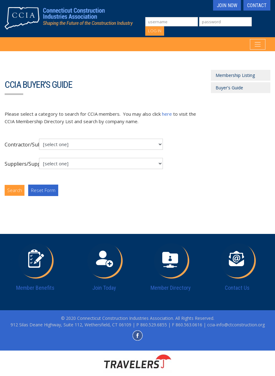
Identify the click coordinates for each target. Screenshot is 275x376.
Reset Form (43, 190)
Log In (154, 31)
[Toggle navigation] (257, 44)
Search (14, 190)
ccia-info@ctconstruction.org (236, 325)
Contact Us (237, 287)
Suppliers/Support (19, 163)
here (167, 114)
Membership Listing (235, 75)
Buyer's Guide (229, 88)
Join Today (104, 287)
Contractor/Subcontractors (19, 144)
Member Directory (171, 287)
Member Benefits (35, 287)
